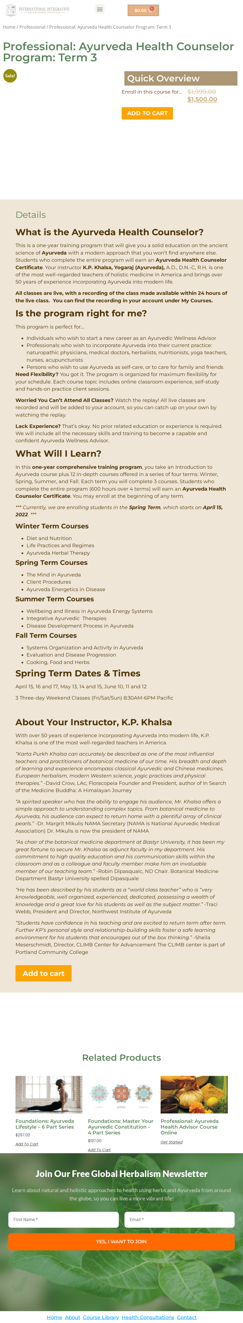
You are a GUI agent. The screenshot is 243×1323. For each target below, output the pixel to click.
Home (9, 27)
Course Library (101, 1279)
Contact (187, 1279)
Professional (32, 27)
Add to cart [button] (26, 1106)
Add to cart (147, 113)
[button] (99, 9)
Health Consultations (148, 1279)
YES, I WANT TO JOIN (121, 1204)
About (72, 1279)
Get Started (171, 1105)
